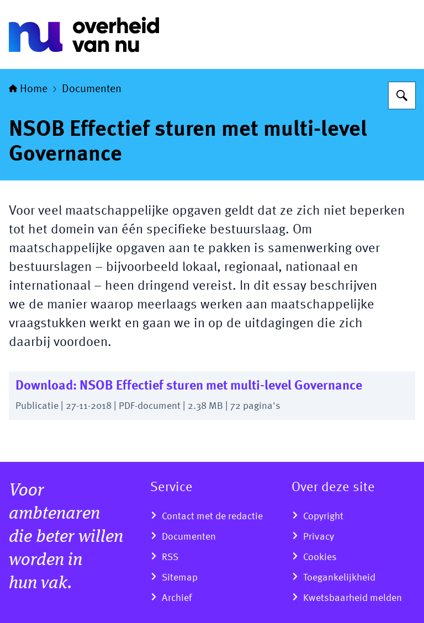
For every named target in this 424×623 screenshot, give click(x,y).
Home (28, 89)
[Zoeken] (402, 95)
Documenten (91, 89)
